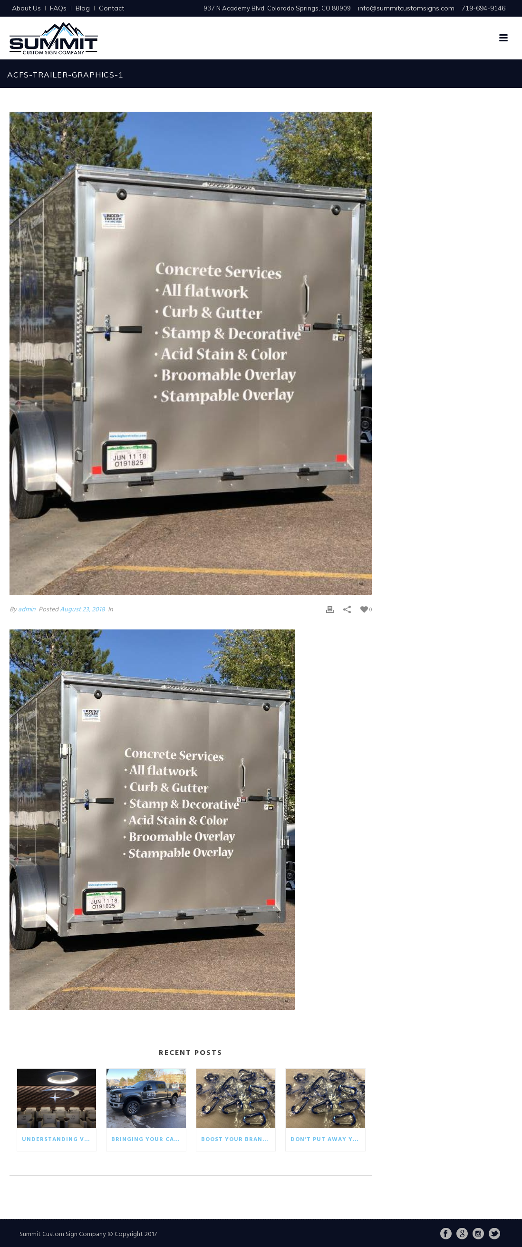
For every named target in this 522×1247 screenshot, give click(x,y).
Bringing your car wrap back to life (148, 1139)
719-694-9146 (483, 8)
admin (27, 609)
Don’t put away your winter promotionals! (327, 1139)
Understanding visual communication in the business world (59, 1139)
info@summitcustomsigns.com (406, 8)
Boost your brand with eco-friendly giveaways (238, 1139)
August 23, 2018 (82, 609)
